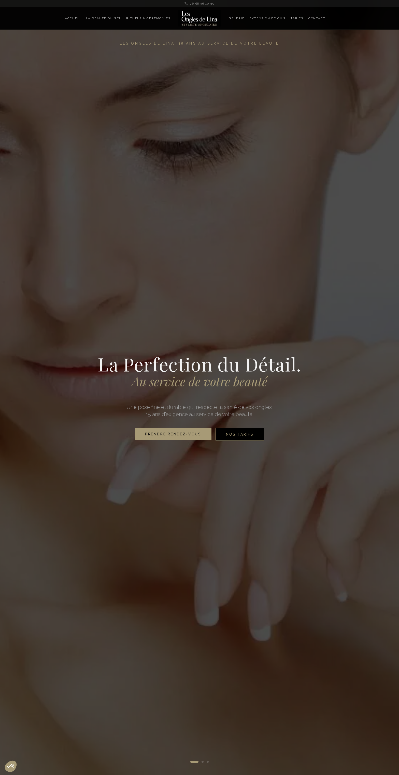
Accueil (73, 18)
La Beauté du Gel (103, 18)
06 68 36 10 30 (199, 3)
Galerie (237, 18)
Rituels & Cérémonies (148, 18)
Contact (316, 18)
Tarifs (297, 18)
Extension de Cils (267, 18)
